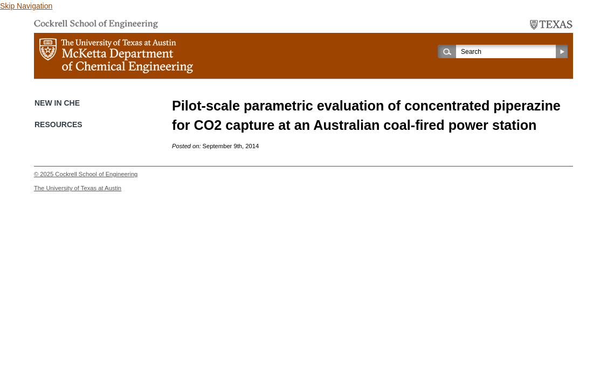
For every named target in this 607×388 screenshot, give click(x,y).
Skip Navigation (26, 6)
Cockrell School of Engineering (96, 174)
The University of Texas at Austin (77, 188)
